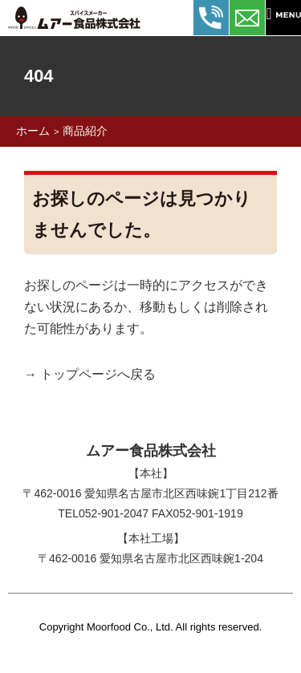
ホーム (33, 130)
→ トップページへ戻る (90, 374)
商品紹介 (85, 130)
